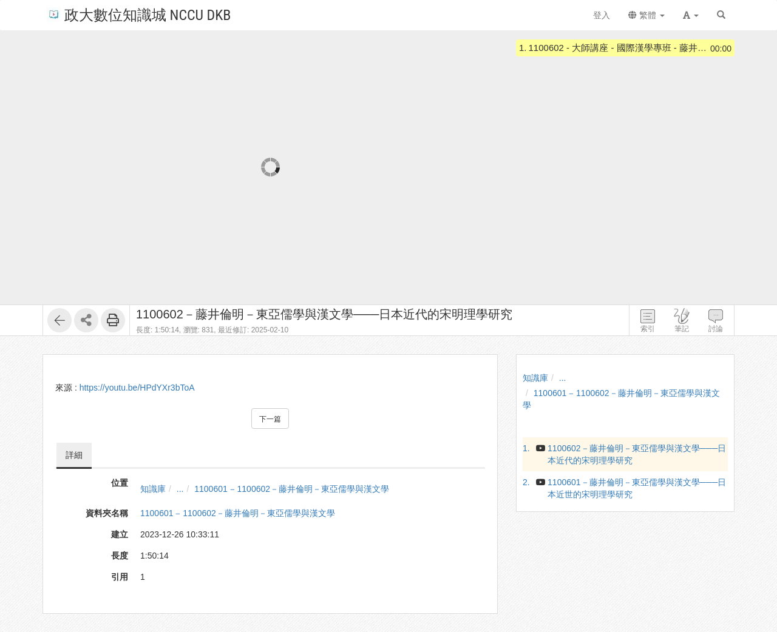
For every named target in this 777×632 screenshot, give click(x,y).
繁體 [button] (646, 15)
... (180, 489)
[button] (691, 15)
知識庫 (153, 489)
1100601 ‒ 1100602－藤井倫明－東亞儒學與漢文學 (291, 489)
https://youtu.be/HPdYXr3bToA (137, 387)
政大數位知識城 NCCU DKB (139, 14)
